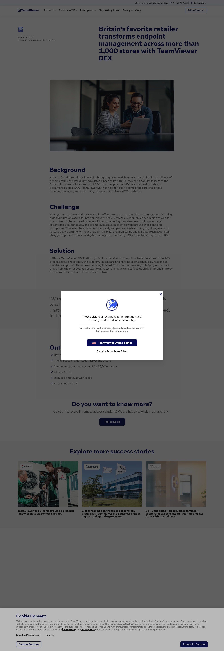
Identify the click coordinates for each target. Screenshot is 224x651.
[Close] (160, 294)
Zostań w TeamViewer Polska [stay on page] (112, 351)
